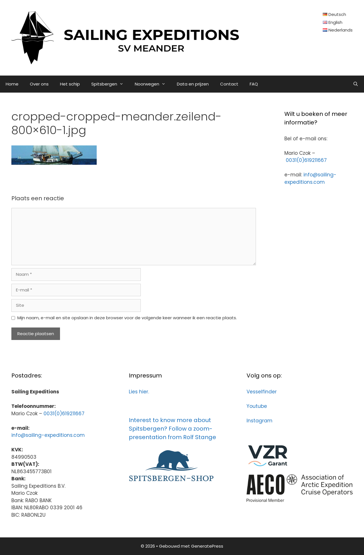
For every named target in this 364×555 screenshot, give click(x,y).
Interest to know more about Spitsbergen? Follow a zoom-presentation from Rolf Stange (172, 428)
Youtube (257, 406)
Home (12, 84)
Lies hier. (139, 391)
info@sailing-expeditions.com (310, 178)
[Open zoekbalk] (355, 84)
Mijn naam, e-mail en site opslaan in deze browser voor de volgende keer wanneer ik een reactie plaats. (127, 318)
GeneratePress (207, 546)
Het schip (70, 84)
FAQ (254, 84)
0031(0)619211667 (306, 160)
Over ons (39, 84)
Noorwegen (153, 84)
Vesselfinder (262, 391)
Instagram (259, 420)
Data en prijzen (193, 84)
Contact (229, 84)
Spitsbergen (110, 84)
